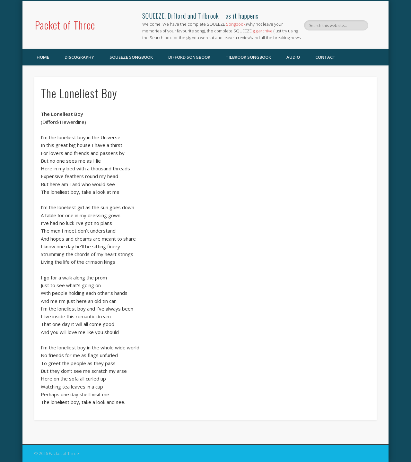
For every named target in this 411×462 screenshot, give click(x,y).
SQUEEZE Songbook (131, 57)
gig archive (263, 31)
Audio (293, 57)
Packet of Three (65, 24)
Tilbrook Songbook (248, 57)
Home (43, 57)
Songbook (235, 24)
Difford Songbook (189, 57)
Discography (79, 57)
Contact (325, 57)
